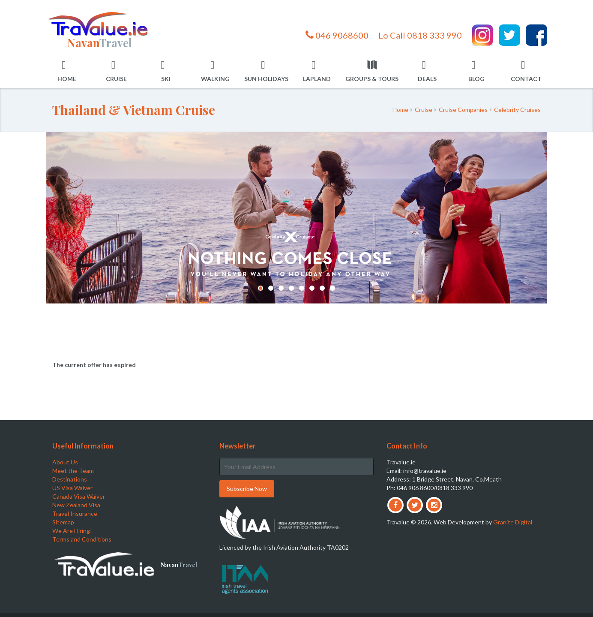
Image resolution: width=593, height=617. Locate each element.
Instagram (482, 35)
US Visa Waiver (72, 487)
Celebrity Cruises (517, 109)
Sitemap (63, 522)
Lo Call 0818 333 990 (420, 35)
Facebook (536, 35)
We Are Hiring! (72, 530)
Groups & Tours (371, 71)
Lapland (317, 71)
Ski (166, 71)
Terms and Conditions (81, 539)
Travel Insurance (74, 513)
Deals (427, 71)
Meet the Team (73, 470)
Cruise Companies (463, 109)
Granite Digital (512, 522)
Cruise (116, 71)
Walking (215, 71)
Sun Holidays (266, 71)
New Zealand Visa (76, 505)
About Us (65, 462)
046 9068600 (336, 35)
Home (66, 71)
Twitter (509, 35)
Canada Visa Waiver (78, 496)
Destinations (69, 479)
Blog (476, 71)
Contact (526, 71)
